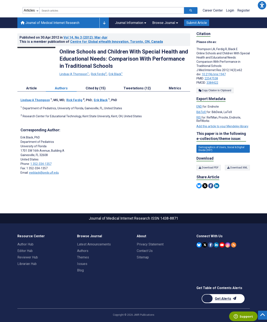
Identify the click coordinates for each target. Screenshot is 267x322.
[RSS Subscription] (233, 245)
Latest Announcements (94, 244)
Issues (82, 264)
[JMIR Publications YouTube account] (222, 245)
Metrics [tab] (175, 88)
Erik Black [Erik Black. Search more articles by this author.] (116, 74)
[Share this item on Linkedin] (216, 185)
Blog (80, 270)
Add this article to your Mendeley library (222, 126)
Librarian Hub (27, 264)
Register (243, 10)
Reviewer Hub (27, 257)
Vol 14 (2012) (85, 37)
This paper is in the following (221, 136)
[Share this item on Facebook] (210, 185)
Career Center (213, 10)
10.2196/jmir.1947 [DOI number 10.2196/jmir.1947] (214, 74)
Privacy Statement (150, 244)
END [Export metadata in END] (199, 106)
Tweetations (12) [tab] (137, 88)
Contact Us (145, 251)
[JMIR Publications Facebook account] (210, 245)
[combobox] (111, 10)
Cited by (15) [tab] (96, 88)
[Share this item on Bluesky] (199, 185)
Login (230, 10)
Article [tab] (31, 88)
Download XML (237, 167)
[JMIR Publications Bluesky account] (199, 245)
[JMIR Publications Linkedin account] (216, 245)
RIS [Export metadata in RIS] (198, 117)
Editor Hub (25, 251)
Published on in (63, 37)
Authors (82, 251)
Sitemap (143, 257)
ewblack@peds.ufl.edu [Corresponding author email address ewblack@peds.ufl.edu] (44, 172)
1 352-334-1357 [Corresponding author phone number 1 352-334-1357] (41, 164)
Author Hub (25, 244)
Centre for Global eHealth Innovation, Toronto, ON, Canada (116, 42)
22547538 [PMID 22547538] (211, 78)
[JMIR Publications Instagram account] (227, 245)
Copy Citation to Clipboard (215, 90)
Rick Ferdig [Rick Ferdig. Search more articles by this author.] (99, 74)
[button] (262, 5)
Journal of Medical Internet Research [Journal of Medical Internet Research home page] (50, 23)
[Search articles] (190, 10)
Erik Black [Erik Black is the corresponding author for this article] (30, 137)
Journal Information (130, 23)
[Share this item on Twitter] (205, 185)
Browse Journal (165, 23)
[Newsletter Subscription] (223, 298)
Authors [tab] (61, 88)
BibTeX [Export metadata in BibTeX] (201, 112)
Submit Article (196, 23)
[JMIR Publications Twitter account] (204, 245)
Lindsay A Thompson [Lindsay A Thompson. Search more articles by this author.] (74, 74)
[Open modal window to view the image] (36, 47)
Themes (83, 257)
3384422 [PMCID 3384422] (212, 82)
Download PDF (208, 167)
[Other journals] (104, 23)
